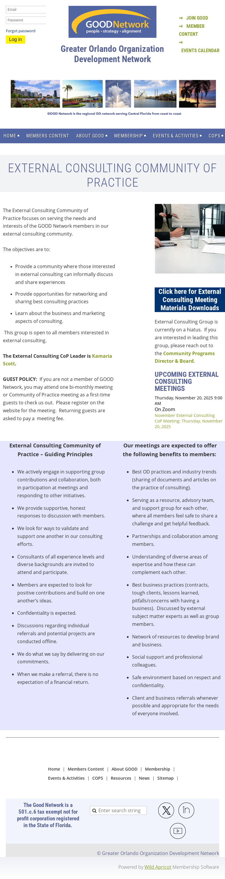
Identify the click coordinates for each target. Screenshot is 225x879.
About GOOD (124, 769)
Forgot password (20, 30)
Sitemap (165, 778)
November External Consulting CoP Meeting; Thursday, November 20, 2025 (189, 421)
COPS (97, 778)
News (144, 778)
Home (54, 769)
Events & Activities (66, 778)
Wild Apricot (157, 867)
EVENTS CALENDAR (200, 50)
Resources (121, 778)
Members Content (86, 769)
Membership (157, 769)
